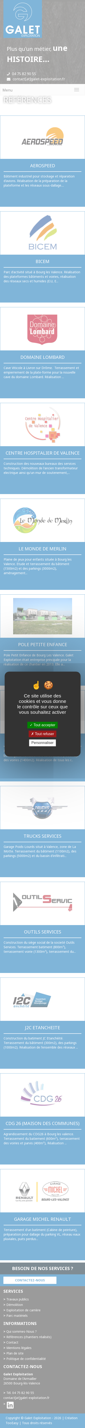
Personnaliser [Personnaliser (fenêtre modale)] (43, 743)
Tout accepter (42, 725)
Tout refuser (42, 734)
